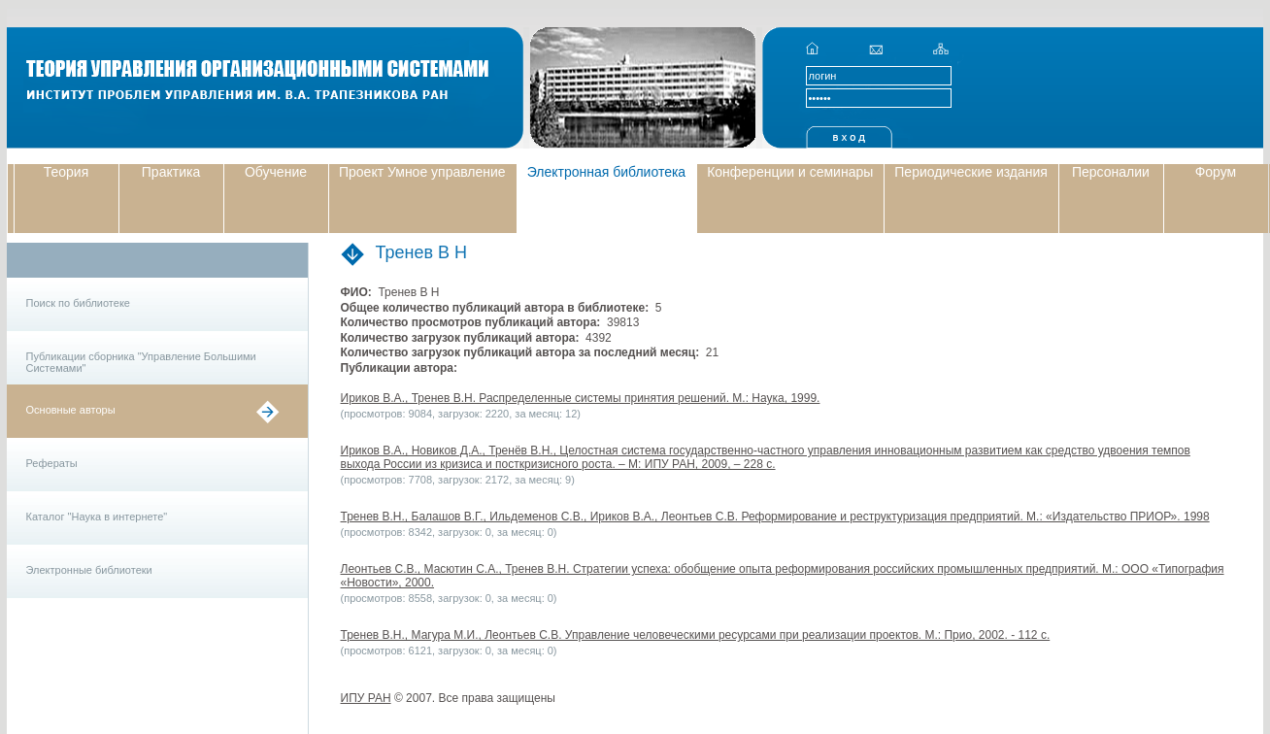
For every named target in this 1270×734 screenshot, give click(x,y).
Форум (1216, 172)
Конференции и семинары (790, 172)
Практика (171, 172)
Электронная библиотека (606, 172)
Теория (66, 172)
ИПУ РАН (366, 698)
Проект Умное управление (422, 172)
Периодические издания (971, 172)
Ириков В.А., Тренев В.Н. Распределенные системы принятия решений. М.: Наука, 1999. (580, 398)
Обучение (276, 172)
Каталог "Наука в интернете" (97, 516)
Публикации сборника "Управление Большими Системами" (141, 362)
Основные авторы (71, 410)
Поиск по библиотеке (78, 303)
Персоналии (1111, 172)
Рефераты (52, 463)
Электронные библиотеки (89, 570)
